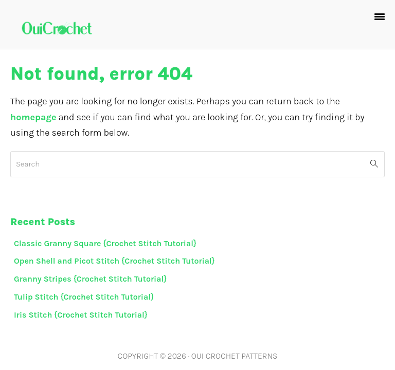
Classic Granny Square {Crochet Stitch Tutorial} (105, 243)
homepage (33, 117)
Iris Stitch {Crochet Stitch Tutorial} (81, 315)
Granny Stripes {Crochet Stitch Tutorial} (90, 279)
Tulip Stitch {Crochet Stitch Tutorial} (84, 297)
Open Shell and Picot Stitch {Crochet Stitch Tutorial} (114, 261)
